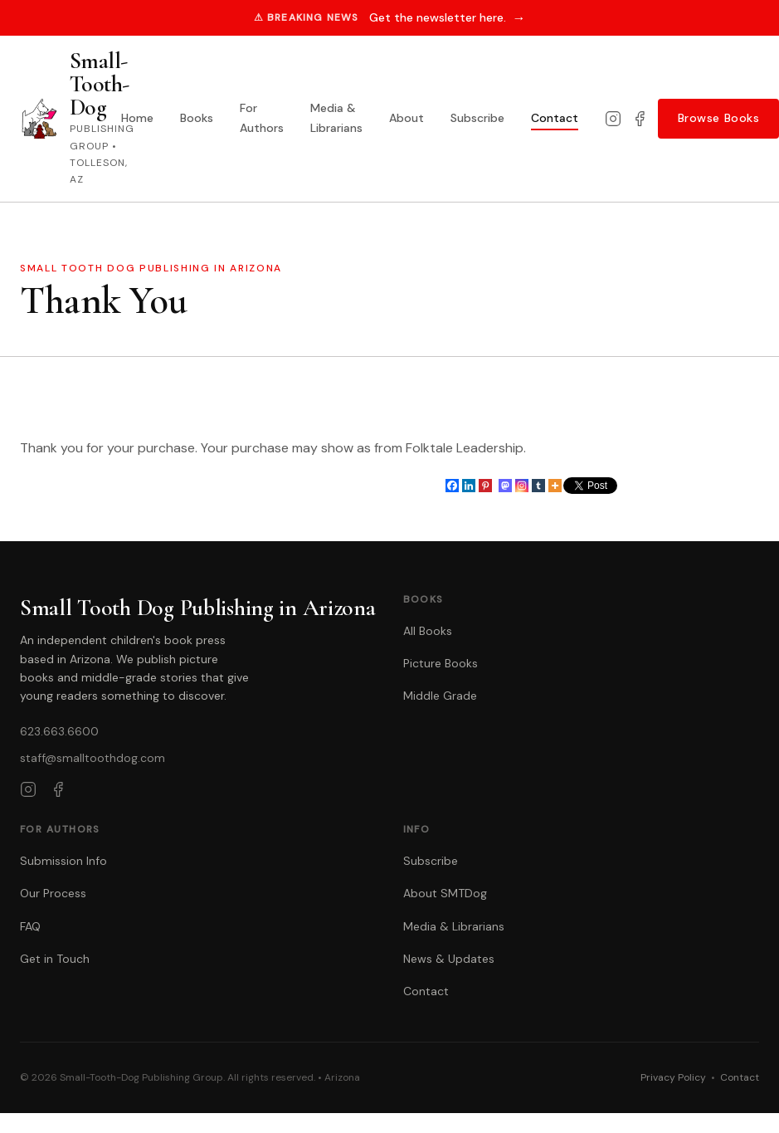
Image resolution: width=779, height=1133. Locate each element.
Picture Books (440, 663)
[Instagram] (613, 118)
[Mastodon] (505, 485)
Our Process (53, 893)
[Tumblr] (538, 485)
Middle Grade (440, 695)
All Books (427, 630)
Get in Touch (55, 958)
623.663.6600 (59, 731)
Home (137, 117)
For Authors (262, 117)
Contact (554, 117)
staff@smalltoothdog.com (92, 757)
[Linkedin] (468, 485)
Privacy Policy (673, 1077)
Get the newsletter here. (447, 18)
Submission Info (63, 860)
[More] (555, 485)
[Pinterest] (485, 485)
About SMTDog (445, 893)
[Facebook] (639, 118)
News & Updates (448, 958)
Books (196, 117)
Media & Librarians (336, 117)
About (406, 117)
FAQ (30, 926)
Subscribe (477, 117)
